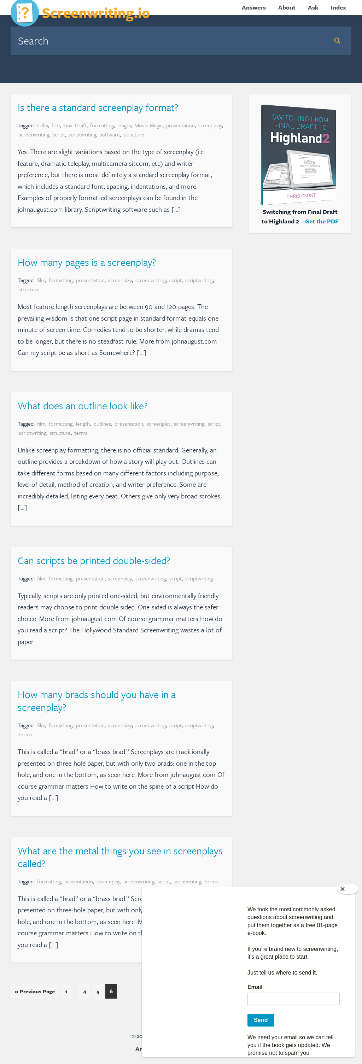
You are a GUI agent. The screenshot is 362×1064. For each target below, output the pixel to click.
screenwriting (34, 134)
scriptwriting (82, 134)
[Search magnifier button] (337, 41)
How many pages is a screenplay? (87, 262)
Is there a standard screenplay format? (98, 107)
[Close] (347, 889)
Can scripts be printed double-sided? (94, 560)
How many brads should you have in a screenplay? (97, 700)
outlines (102, 423)
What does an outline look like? (82, 405)
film (56, 125)
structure (133, 134)
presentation (180, 125)
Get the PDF (322, 221)
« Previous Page (35, 992)
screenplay (210, 125)
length (124, 125)
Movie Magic (149, 125)
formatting (102, 125)
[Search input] (168, 40)
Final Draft (75, 125)
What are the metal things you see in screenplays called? (120, 856)
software (110, 134)
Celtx (42, 125)
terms (80, 433)
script (59, 134)
